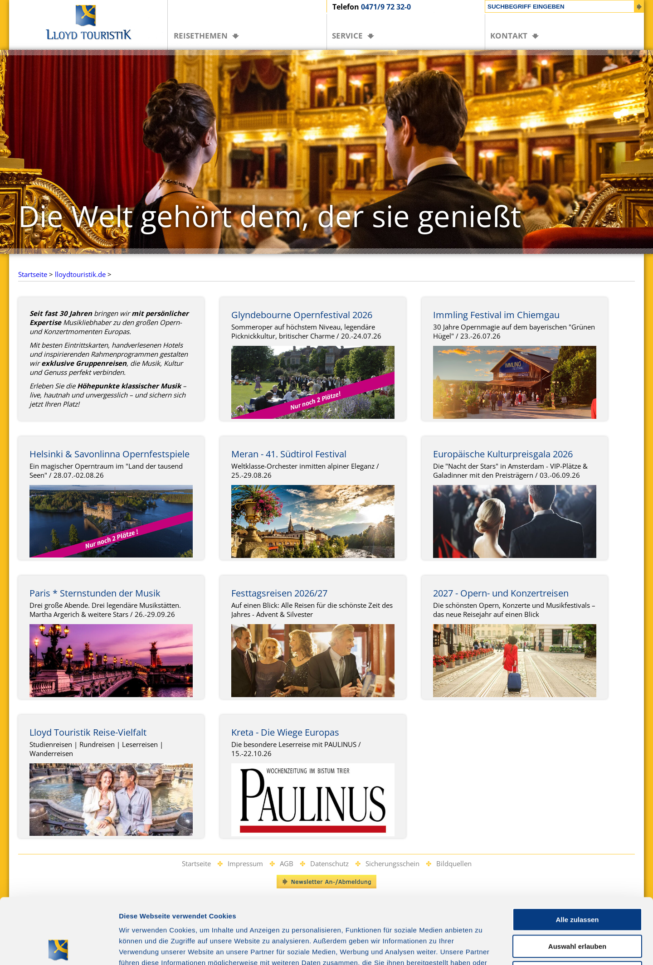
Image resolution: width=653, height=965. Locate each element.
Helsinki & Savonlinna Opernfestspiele (109, 454)
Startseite (32, 274)
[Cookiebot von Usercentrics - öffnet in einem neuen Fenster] (58, 947)
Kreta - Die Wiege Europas (285, 732)
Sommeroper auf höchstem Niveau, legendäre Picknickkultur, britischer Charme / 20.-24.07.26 (306, 331)
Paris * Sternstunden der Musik (95, 593)
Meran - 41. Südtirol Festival (288, 454)
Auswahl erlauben (577, 881)
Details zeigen (482, 947)
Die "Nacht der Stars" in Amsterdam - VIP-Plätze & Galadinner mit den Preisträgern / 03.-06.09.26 (510, 470)
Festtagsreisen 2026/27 (279, 593)
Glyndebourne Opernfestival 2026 (301, 315)
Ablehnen (577, 907)
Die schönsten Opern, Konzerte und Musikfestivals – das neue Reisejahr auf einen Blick (514, 610)
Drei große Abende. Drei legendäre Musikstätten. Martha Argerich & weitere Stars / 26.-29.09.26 (105, 610)
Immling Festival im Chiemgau (496, 315)
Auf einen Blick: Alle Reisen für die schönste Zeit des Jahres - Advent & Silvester (312, 610)
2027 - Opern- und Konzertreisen (501, 593)
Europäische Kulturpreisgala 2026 (503, 454)
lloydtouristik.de (80, 274)
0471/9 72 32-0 (386, 7)
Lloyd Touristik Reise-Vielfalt (87, 732)
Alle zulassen (577, 854)
